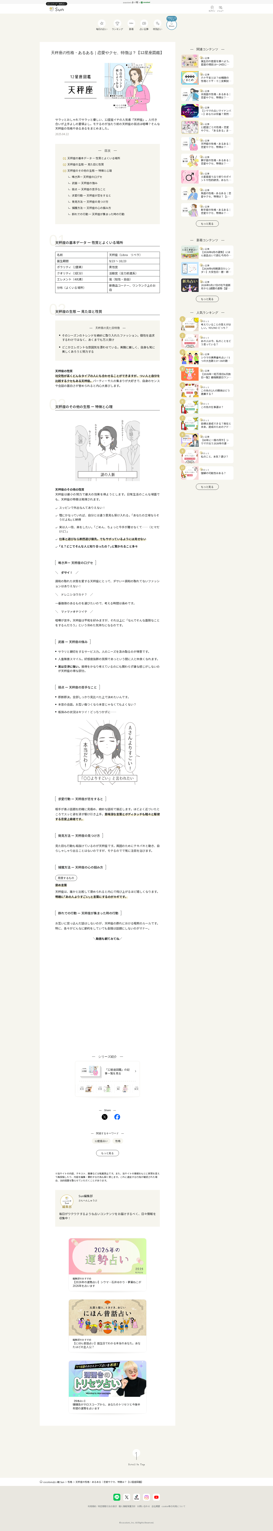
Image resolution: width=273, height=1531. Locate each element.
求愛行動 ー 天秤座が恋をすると (91, 195)
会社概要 (156, 1506)
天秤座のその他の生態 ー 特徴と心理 (89, 170)
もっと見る (107, 1153)
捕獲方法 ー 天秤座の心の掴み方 (91, 208)
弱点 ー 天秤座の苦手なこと (89, 189)
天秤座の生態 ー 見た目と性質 (85, 164)
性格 (70, 1482)
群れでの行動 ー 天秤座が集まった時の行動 (98, 214)
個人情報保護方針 (127, 1506)
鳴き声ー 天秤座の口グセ (87, 177)
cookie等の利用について (173, 1506)
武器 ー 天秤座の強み (84, 183)
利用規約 (92, 1506)
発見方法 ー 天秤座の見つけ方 (90, 202)
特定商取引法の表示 (107, 1506)
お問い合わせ (143, 1506)
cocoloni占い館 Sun (53, 1482)
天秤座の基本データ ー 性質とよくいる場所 (93, 158)
